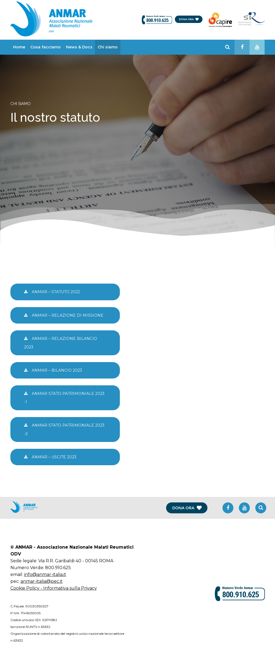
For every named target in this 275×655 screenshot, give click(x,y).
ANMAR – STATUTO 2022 (52, 291)
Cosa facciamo (45, 47)
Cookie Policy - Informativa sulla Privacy (53, 588)
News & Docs (79, 47)
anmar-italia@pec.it (42, 581)
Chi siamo (108, 47)
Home (19, 47)
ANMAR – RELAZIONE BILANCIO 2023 (60, 342)
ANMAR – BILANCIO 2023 (53, 370)
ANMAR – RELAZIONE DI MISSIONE (63, 315)
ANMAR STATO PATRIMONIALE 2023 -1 (64, 397)
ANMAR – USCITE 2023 (50, 457)
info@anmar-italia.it (45, 574)
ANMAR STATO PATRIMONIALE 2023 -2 (64, 429)
